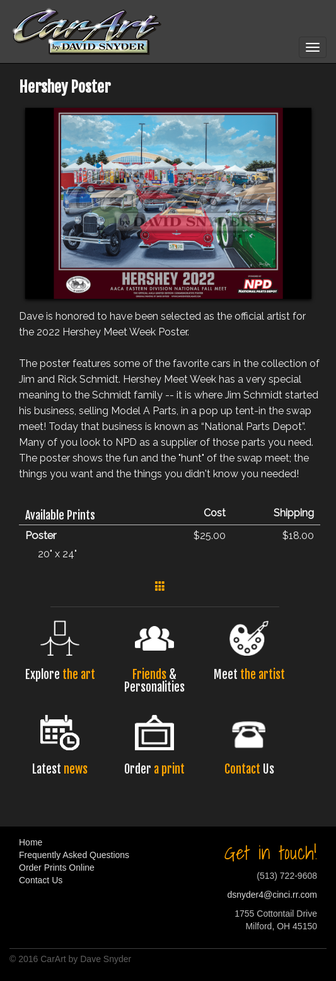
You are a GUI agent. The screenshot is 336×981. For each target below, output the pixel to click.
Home (30, 842)
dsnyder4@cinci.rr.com (272, 895)
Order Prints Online (57, 867)
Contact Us (40, 880)
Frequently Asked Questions (74, 855)
